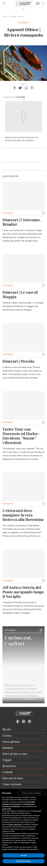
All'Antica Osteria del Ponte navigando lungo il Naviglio (23, 592)
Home (4, 16)
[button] (14, 87)
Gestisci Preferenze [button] (23, 861)
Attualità (12, 16)
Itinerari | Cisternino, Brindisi (21, 222)
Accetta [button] (23, 855)
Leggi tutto (27, 699)
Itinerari (21, 16)
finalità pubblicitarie (15, 824)
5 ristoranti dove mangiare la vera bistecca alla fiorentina (22, 515)
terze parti (37, 811)
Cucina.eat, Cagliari (18, 641)
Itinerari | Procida (18, 361)
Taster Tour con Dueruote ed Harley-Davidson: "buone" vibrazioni (21, 436)
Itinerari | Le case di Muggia (20, 295)
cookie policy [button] (6, 809)
